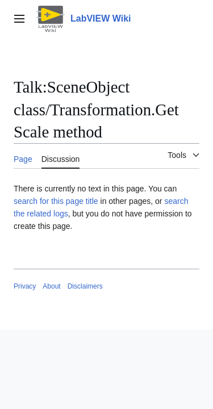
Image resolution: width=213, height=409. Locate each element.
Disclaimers (85, 286)
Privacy (25, 286)
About (51, 286)
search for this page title (56, 201)
